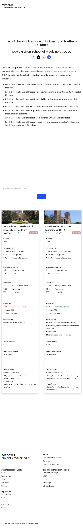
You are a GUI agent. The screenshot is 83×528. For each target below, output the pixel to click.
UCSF (45, 479)
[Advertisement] (41, 149)
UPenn (4, 486)
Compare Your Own (51, 464)
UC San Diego (48, 486)
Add (41, 196)
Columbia (5, 483)
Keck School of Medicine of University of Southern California (47, 67)
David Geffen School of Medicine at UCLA (57, 71)
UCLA (45, 476)
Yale (3, 479)
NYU (3, 473)
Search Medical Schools (52, 457)
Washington (6, 476)
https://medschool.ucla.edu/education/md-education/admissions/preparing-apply (63, 378)
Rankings (46, 461)
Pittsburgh (47, 483)
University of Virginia (51, 473)
